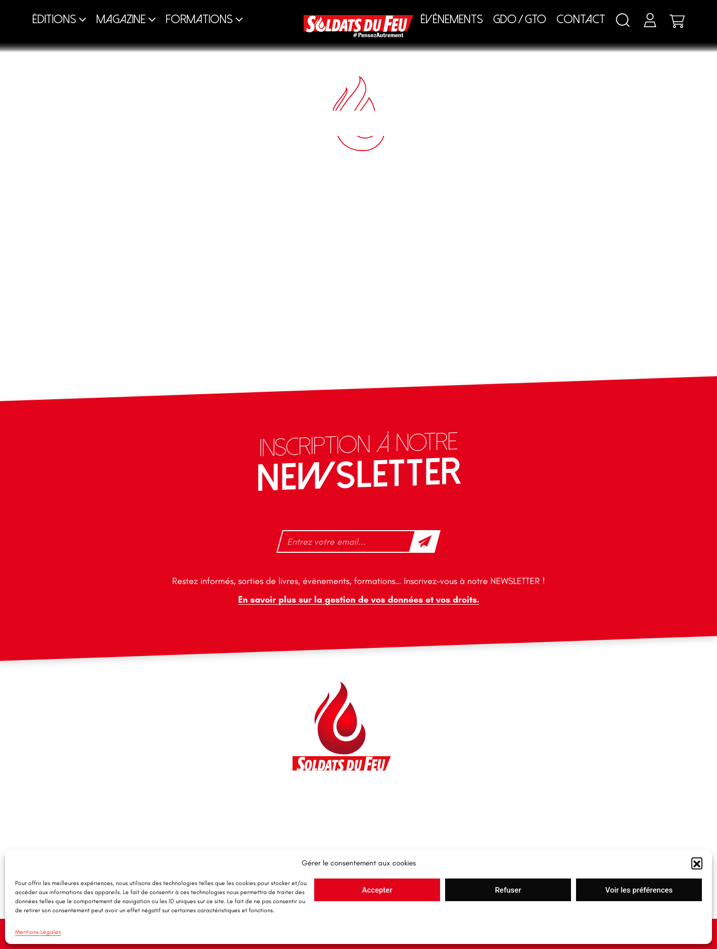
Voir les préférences (639, 890)
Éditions (54, 19)
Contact (580, 19)
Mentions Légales (38, 931)
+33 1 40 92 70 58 (126, 764)
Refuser (508, 890)
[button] (697, 863)
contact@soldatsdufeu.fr (139, 722)
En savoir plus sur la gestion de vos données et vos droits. (358, 599)
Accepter (377, 890)
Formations (199, 19)
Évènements (451, 19)
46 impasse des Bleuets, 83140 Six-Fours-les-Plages (151, 699)
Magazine (121, 19)
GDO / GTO (519, 19)
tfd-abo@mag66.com (132, 781)
